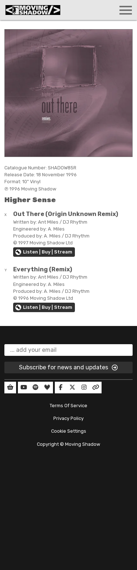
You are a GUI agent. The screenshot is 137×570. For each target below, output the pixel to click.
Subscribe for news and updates (68, 367)
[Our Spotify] (35, 387)
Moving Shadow (82, 444)
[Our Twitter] (72, 387)
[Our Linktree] (95, 387)
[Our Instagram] (84, 387)
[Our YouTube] (23, 387)
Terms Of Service (68, 405)
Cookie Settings (68, 431)
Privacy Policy (68, 418)
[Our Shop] (10, 387)
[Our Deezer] (47, 387)
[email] (68, 350)
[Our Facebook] (60, 387)
